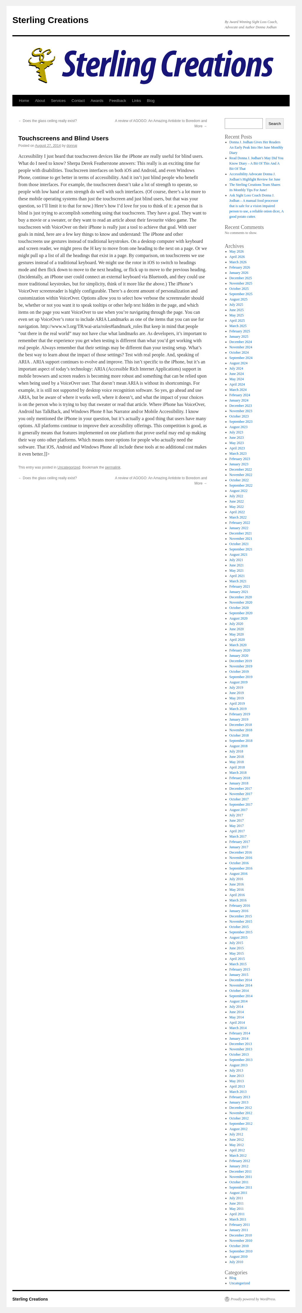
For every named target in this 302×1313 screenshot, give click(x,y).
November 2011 (240, 1177)
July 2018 (236, 751)
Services (58, 100)
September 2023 (240, 422)
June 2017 (236, 820)
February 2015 (239, 969)
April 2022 (237, 512)
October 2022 (239, 480)
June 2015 (236, 948)
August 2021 (238, 554)
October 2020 (239, 608)
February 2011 (239, 1225)
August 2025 (238, 299)
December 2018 (240, 725)
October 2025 (239, 289)
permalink (112, 467)
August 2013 (238, 1065)
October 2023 (239, 416)
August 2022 (238, 491)
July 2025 (236, 305)
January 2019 (238, 719)
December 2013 (240, 1044)
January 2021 (238, 592)
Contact (78, 100)
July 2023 (236, 432)
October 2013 (239, 1054)
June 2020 (236, 629)
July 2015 (236, 943)
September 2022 (240, 485)
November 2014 (240, 985)
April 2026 (237, 257)
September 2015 (240, 932)
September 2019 (240, 677)
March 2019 (238, 709)
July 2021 (236, 560)
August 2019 (238, 682)
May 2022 (236, 507)
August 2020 (238, 618)
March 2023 (238, 453)
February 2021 (239, 586)
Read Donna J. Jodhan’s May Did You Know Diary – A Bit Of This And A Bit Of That (256, 163)
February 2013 (239, 1097)
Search (274, 123)
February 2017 (239, 842)
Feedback (117, 100)
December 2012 (240, 1108)
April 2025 (237, 320)
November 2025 (240, 283)
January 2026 (238, 273)
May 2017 (236, 826)
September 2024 (240, 358)
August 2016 (238, 874)
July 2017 (236, 815)
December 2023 (240, 406)
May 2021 (236, 570)
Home (24, 100)
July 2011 (236, 1198)
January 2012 (238, 1166)
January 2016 (238, 911)
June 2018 (236, 757)
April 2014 (237, 1022)
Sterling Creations (50, 20)
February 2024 (239, 395)
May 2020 (236, 634)
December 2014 (240, 980)
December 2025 (240, 278)
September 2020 (240, 613)
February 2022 (239, 523)
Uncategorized (69, 467)
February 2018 (239, 778)
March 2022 (238, 517)
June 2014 (236, 1012)
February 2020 (239, 650)
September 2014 (240, 996)
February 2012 (239, 1161)
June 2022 (236, 501)
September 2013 (240, 1060)
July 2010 (236, 1262)
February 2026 (239, 267)
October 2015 (239, 927)
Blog (151, 100)
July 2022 (236, 496)
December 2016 (240, 852)
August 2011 (238, 1193)
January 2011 (238, 1230)
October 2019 (239, 672)
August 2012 (238, 1129)
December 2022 (240, 469)
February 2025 (239, 331)
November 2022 (240, 475)
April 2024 (237, 384)
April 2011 (237, 1214)
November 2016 (240, 858)
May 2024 (236, 379)
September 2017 (240, 804)
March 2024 (238, 390)
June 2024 (236, 374)
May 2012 (236, 1145)
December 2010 (240, 1235)
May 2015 (236, 953)
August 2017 (238, 810)
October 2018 (239, 735)
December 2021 (240, 533)
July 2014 (236, 1007)
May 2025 (236, 315)
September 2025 (240, 294)
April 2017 (237, 831)
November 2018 (240, 730)
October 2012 (239, 1118)
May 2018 (236, 762)
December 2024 (240, 342)
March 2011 (238, 1219)
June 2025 (236, 310)
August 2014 (238, 1001)
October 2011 (239, 1182)
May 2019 (236, 698)
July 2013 (236, 1070)
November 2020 (240, 602)
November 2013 (240, 1049)
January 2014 (238, 1038)
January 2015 (238, 975)
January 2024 (238, 400)
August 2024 (238, 363)
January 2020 (238, 656)
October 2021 (239, 544)
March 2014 (238, 1028)
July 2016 (236, 879)
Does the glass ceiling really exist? (47, 121)
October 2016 (239, 863)
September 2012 (240, 1124)
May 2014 (236, 1017)
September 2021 (240, 549)
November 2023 (240, 411)
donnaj (72, 146)
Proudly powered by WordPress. (253, 1299)
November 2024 (240, 347)
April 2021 (237, 576)
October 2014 (239, 991)
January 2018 (238, 783)
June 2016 (236, 884)
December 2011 (240, 1171)
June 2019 (236, 693)
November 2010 (240, 1241)
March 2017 (238, 836)
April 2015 (237, 959)
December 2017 (240, 788)
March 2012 (238, 1155)
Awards (97, 100)
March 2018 (238, 773)
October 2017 (239, 799)
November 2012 (240, 1113)
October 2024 (239, 352)
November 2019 (240, 666)
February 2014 (239, 1033)
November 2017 (240, 794)
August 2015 (238, 937)
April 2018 (237, 767)
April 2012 (237, 1150)
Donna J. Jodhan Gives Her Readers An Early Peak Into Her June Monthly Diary (256, 147)
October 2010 (239, 1246)
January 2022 (238, 528)
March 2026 (238, 262)
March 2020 (238, 645)
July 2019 (236, 687)
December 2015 (240, 916)
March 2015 (238, 964)
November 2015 (240, 921)
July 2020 (236, 624)
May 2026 (236, 251)
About (40, 100)
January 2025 (238, 336)
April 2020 (237, 640)
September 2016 (240, 868)
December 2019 (240, 661)
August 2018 (238, 746)
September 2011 (240, 1187)
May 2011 (236, 1209)
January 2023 (238, 464)
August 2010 (238, 1256)
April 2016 (237, 895)
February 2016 (239, 906)
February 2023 (239, 459)
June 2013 (236, 1076)
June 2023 (236, 438)
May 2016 (236, 890)
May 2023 (236, 443)
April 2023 (237, 448)
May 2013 (236, 1081)
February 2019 (239, 714)
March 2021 (238, 581)
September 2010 (240, 1251)
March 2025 (238, 326)
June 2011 (236, 1203)
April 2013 (237, 1086)
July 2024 (236, 368)
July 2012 (236, 1134)
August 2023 (238, 427)
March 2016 (238, 900)
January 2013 (238, 1102)
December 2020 (240, 597)
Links (136, 100)
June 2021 (236, 565)
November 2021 (240, 539)
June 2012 (236, 1140)
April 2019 (237, 703)
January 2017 (238, 847)
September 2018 (240, 741)
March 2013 (238, 1092)
